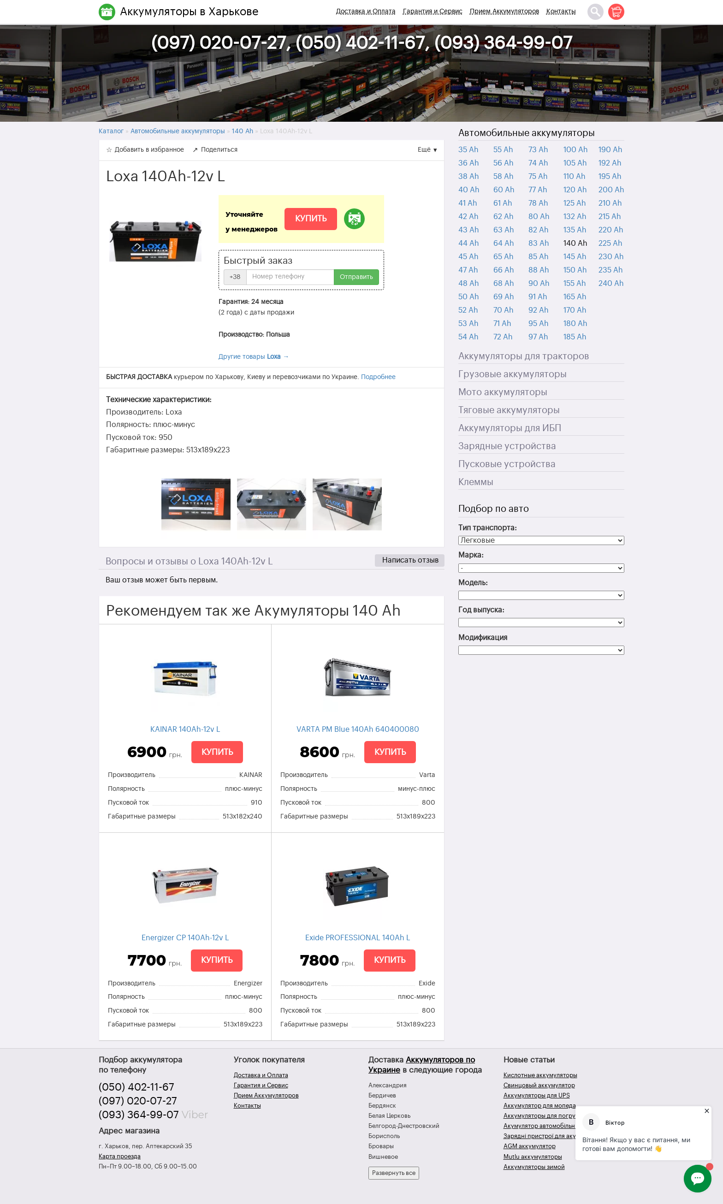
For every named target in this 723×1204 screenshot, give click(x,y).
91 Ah (537, 297)
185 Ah (575, 337)
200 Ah (611, 190)
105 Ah (575, 163)
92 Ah (538, 310)
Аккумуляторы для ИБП (509, 428)
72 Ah (503, 337)
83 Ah (538, 243)
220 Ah (611, 230)
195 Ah (610, 176)
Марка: (471, 555)
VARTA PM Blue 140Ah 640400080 (357, 729)
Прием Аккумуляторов (504, 11)
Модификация (482, 637)
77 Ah (537, 190)
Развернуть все (393, 1173)
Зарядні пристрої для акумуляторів (554, 1136)
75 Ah (538, 176)
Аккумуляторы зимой (534, 1167)
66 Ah (503, 270)
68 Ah (503, 283)
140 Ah (575, 243)
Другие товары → (254, 357)
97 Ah (538, 337)
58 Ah (503, 176)
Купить (310, 218)
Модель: (473, 583)
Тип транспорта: (487, 528)
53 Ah (468, 323)
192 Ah (610, 163)
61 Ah (502, 203)
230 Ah (611, 257)
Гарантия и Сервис (432, 11)
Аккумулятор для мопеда (540, 1106)
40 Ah (469, 190)
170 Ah (575, 310)
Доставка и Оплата (366, 11)
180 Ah (575, 323)
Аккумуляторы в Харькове (189, 11)
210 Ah (610, 203)
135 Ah (575, 230)
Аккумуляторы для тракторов (523, 356)
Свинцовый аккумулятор (539, 1085)
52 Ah (468, 310)
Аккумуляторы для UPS (537, 1095)
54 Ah (468, 337)
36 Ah (468, 163)
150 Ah (575, 270)
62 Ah (503, 216)
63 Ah (503, 230)
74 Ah (538, 163)
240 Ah (611, 283)
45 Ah (468, 257)
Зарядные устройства (507, 446)
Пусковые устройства (507, 464)
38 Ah (468, 176)
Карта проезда (120, 1156)
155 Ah (574, 283)
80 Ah (539, 216)
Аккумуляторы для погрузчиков (549, 1116)
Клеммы (475, 482)
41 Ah (467, 203)
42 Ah (468, 216)
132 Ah (575, 216)
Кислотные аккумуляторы (540, 1075)
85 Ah (538, 257)
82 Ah (538, 230)
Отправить (356, 277)
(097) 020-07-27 (138, 1101)
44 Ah (468, 243)
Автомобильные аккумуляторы (526, 133)
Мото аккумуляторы (502, 392)
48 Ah (468, 283)
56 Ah (503, 163)
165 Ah (575, 297)
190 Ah (610, 150)
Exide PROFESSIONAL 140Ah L (357, 938)
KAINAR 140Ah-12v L (185, 729)
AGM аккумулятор (530, 1146)
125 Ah (574, 203)
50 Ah (468, 297)
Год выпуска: (481, 610)
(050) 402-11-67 (136, 1087)
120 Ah (575, 190)
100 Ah (575, 150)
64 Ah (503, 243)
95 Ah (538, 323)
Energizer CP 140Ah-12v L (185, 938)
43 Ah (468, 230)
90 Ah (539, 283)
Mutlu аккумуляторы (533, 1157)
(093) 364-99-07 (139, 1115)
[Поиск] (595, 12)
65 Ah (503, 257)
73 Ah (538, 150)
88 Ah (538, 270)
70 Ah (503, 310)
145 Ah (575, 257)
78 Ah (538, 203)
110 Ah (574, 176)
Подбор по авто (493, 509)
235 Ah (611, 270)
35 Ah (468, 150)
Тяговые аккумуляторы (509, 410)
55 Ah (503, 150)
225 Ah (610, 243)
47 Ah (468, 270)
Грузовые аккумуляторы (512, 374)
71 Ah (502, 323)
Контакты (561, 11)
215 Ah (610, 216)
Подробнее (378, 377)
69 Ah (503, 297)
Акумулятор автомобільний (543, 1126)
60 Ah (504, 190)
